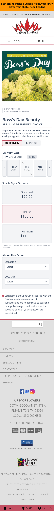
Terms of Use (27, 499)
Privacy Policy (14, 494)
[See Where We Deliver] (27, 341)
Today (32, 156)
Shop (13, 40)
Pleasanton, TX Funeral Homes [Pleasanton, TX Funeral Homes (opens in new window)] (18, 474)
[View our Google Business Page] (27, 393)
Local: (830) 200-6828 (27, 416)
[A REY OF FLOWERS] (27, 33)
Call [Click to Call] (9, 508)
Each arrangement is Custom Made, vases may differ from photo (27, 5)
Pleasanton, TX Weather (21, 484)
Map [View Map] (27, 508)
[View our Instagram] (32, 393)
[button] (27, 443)
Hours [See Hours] (45, 508)
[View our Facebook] (22, 393)
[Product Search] (27, 324)
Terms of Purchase (36, 494)
